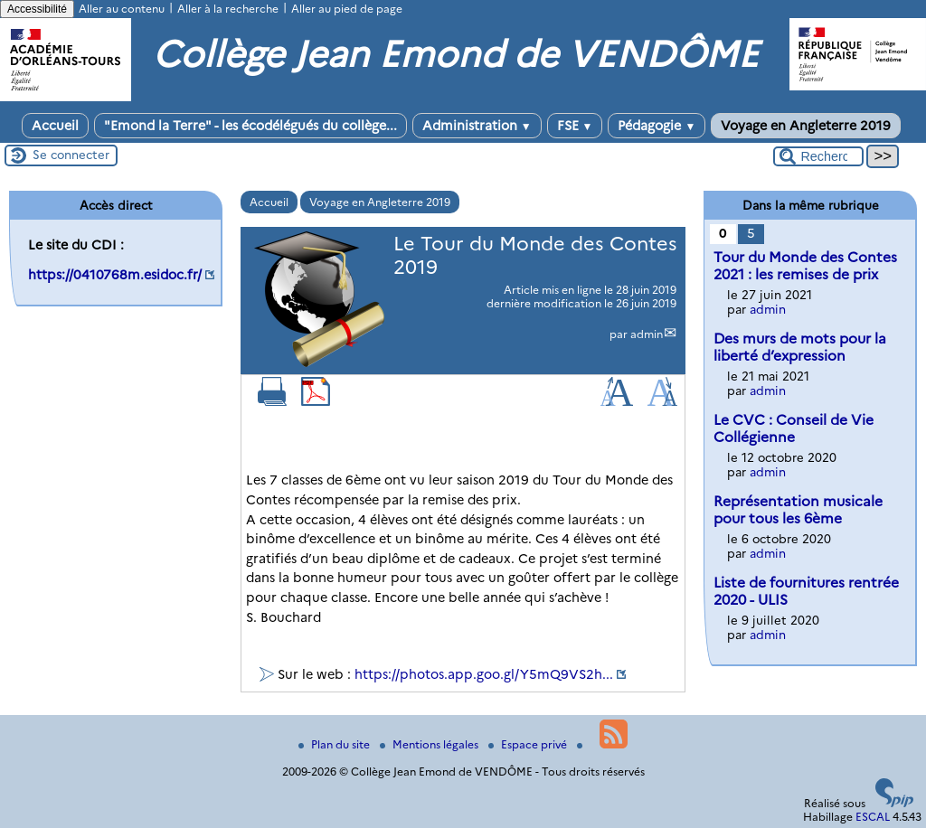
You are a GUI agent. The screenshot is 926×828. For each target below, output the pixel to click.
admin (646, 334)
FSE (575, 126)
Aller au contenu (122, 8)
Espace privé (529, 744)
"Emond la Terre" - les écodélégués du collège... (250, 126)
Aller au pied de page (346, 8)
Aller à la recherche (228, 8)
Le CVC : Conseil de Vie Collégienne (793, 428)
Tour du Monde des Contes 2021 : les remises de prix (805, 266)
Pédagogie (656, 126)
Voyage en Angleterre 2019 (806, 126)
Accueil (55, 126)
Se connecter (71, 154)
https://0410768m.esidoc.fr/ (115, 275)
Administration (477, 126)
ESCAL (872, 816)
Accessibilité (37, 9)
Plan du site (335, 744)
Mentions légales (430, 744)
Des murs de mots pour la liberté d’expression (799, 347)
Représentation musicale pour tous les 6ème (798, 510)
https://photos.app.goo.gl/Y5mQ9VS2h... (483, 674)
